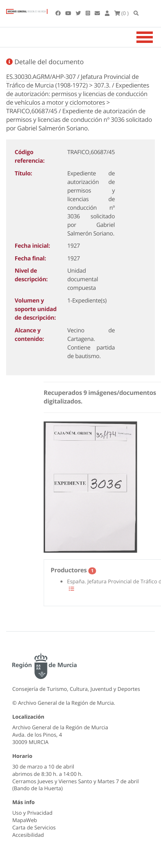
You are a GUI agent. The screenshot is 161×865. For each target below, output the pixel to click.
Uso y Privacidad (32, 812)
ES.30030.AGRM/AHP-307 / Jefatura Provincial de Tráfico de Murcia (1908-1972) (72, 81)
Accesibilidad (28, 834)
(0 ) (121, 13)
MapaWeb (24, 820)
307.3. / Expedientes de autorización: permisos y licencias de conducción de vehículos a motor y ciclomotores (77, 94)
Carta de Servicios (34, 827)
